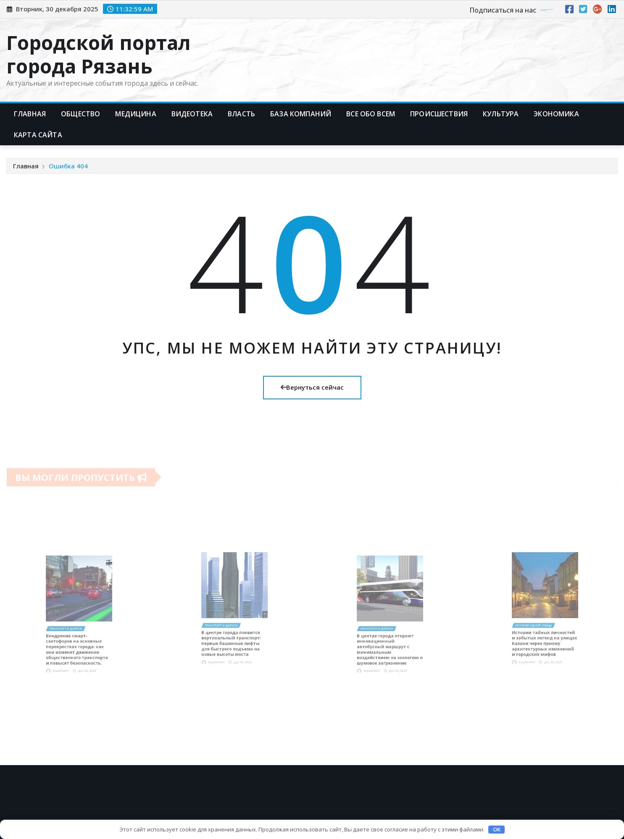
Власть (241, 113)
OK (496, 829)
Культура (501, 113)
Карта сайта (38, 134)
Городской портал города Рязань (98, 54)
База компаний (300, 113)
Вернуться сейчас (312, 387)
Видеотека (192, 113)
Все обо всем (370, 113)
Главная (30, 113)
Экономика (556, 113)
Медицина (135, 113)
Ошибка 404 (68, 166)
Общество (80, 113)
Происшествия (439, 113)
